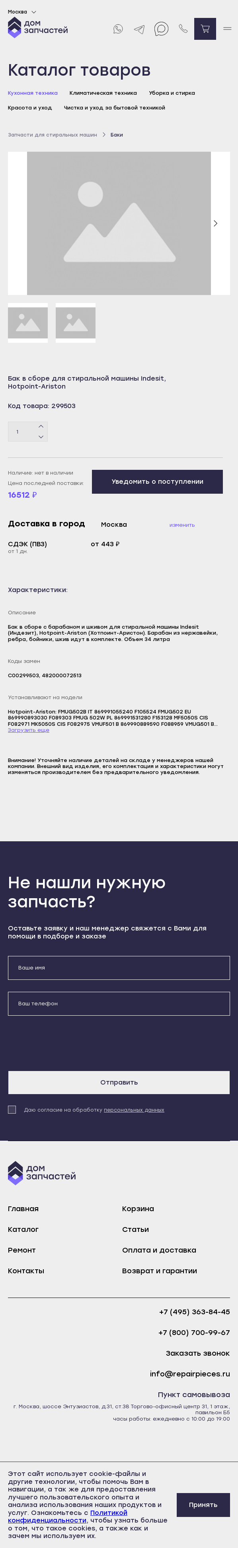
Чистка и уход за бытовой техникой (114, 108)
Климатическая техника (103, 93)
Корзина (138, 1208)
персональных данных (134, 1110)
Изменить (182, 525)
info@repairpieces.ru (190, 1374)
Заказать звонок (198, 1353)
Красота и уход (30, 108)
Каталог (23, 1229)
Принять (203, 1505)
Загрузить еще (28, 730)
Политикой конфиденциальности (67, 1517)
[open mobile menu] (227, 29)
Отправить (119, 1082)
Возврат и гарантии (159, 1271)
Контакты (26, 1271)
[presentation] (68, 1043)
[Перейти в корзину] (205, 29)
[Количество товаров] (28, 432)
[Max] (161, 29)
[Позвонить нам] (183, 29)
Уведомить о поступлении (157, 481)
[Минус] (41, 437)
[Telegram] (139, 29)
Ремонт (22, 1250)
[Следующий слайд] (215, 223)
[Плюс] (41, 427)
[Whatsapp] (118, 29)
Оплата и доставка (159, 1250)
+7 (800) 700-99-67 (194, 1333)
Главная (23, 1208)
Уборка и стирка (172, 93)
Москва (23, 12)
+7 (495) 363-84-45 (194, 1312)
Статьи (135, 1229)
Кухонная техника (33, 93)
